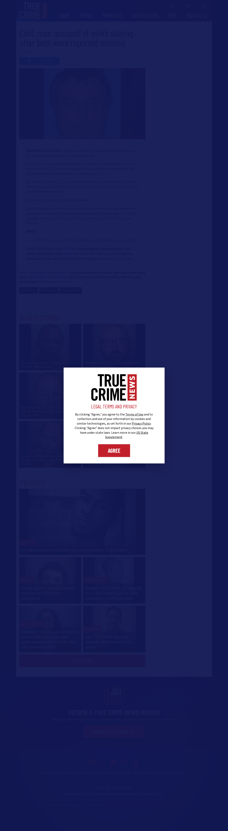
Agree (114, 450)
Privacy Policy (141, 423)
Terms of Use (134, 414)
